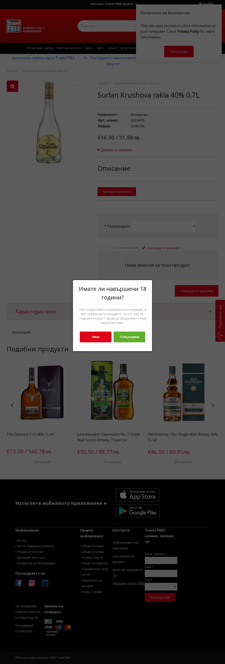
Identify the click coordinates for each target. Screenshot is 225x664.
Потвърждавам (129, 337)
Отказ (95, 337)
